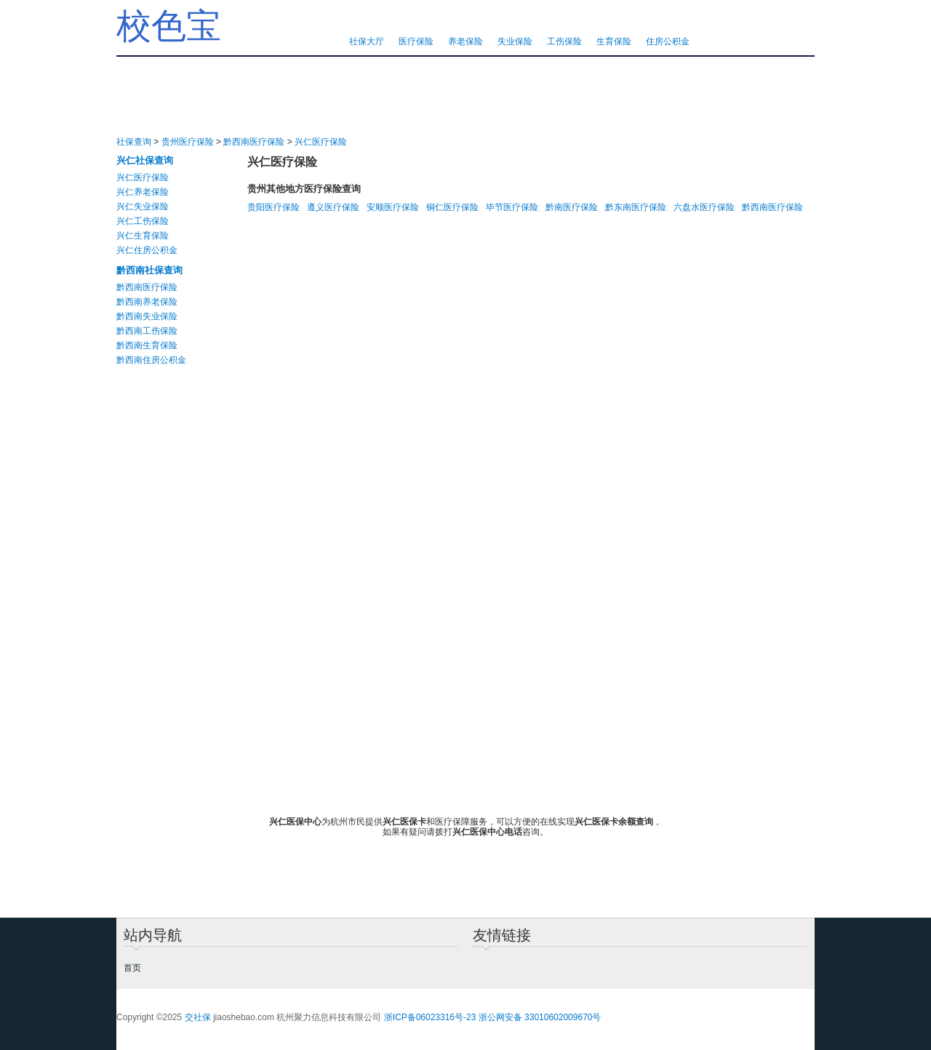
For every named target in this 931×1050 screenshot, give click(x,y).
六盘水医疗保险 (704, 207)
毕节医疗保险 (512, 207)
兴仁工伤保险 (142, 221)
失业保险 (515, 41)
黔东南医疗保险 (635, 207)
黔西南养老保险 (146, 302)
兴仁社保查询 (144, 160)
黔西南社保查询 (149, 270)
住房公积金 (668, 41)
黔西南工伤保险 (146, 331)
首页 (132, 968)
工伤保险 (564, 41)
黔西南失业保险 (146, 316)
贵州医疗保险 (187, 142)
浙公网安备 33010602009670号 (540, 1017)
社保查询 (133, 142)
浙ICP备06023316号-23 (430, 1017)
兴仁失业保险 (142, 206)
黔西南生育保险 (146, 345)
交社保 (198, 1017)
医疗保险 (416, 41)
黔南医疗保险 (572, 207)
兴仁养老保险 (142, 192)
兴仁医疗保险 (321, 142)
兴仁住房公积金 (146, 250)
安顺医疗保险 (393, 207)
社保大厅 (366, 41)
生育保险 (613, 41)
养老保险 (465, 41)
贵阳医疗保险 (273, 207)
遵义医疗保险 (333, 207)
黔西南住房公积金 (151, 360)
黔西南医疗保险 (253, 142)
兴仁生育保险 (142, 236)
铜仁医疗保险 (452, 207)
